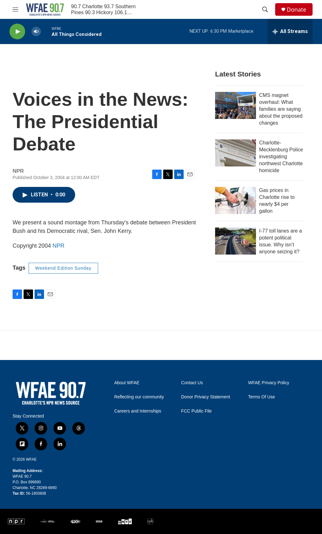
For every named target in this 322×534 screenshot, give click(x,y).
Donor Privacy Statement (205, 397)
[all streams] (290, 31)
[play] (17, 31)
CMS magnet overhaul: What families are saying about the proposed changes (281, 109)
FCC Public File (196, 411)
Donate (296, 9)
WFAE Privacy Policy (268, 382)
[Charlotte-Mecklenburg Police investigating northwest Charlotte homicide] (235, 152)
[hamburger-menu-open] (15, 9)
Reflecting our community (139, 397)
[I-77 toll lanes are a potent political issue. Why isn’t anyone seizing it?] (235, 241)
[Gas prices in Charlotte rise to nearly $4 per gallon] (235, 200)
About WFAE (126, 382)
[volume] (36, 32)
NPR (58, 246)
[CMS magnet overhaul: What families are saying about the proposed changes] (235, 105)
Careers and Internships (137, 411)
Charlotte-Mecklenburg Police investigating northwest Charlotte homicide (281, 156)
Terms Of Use (261, 397)
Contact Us (192, 382)
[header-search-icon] (265, 9)
